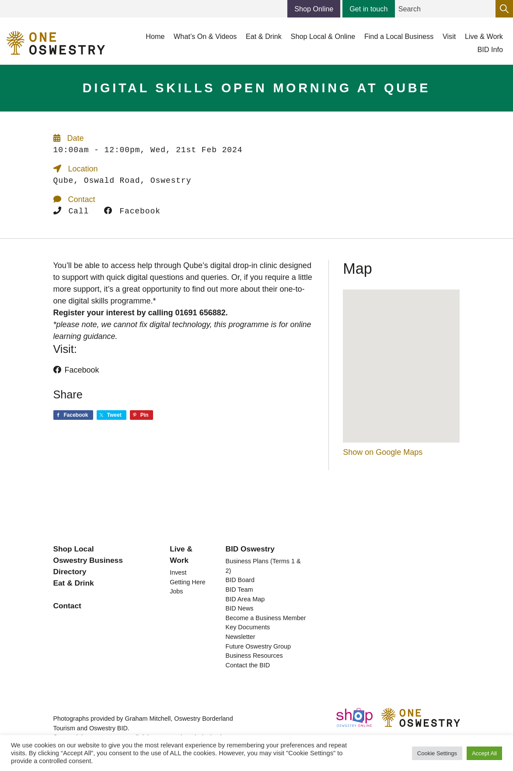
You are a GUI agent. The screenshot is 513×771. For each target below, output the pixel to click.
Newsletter (240, 636)
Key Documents (248, 627)
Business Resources (254, 655)
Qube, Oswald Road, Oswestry (122, 180)
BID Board (240, 579)
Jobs (176, 591)
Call (71, 211)
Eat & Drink (73, 583)
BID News (240, 608)
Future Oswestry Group (258, 646)
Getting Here (188, 582)
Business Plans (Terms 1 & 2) (263, 566)
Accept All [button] (484, 753)
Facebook (132, 211)
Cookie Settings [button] (437, 753)
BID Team (239, 589)
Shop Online (313, 9)
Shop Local (73, 548)
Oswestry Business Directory (88, 566)
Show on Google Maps (382, 452)
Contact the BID (248, 665)
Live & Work (181, 554)
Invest (178, 572)
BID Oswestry (250, 548)
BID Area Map (245, 599)
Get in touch (368, 9)
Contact (67, 605)
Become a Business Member (266, 617)
